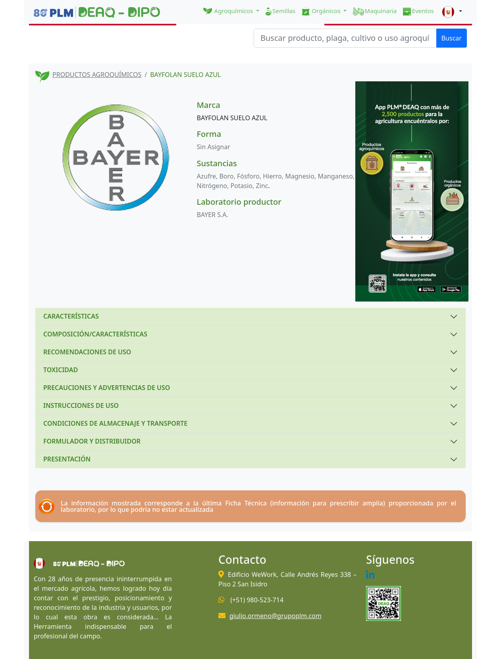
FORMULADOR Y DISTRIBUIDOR (92, 441)
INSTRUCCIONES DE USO (81, 405)
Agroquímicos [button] (228, 11)
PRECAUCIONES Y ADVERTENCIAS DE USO (106, 387)
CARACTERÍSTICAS (71, 316)
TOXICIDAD (60, 369)
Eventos (418, 11)
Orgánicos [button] (322, 11)
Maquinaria (375, 11)
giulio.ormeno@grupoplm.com (275, 615)
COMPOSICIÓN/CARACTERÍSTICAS (95, 334)
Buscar (451, 38)
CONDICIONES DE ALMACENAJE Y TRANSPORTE (115, 423)
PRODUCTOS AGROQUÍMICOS (96, 74)
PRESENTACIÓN (67, 459)
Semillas (280, 11)
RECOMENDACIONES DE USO (87, 352)
